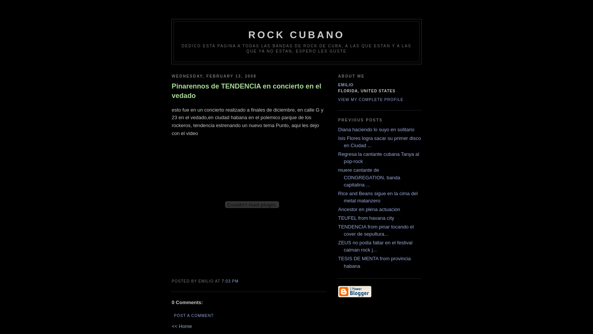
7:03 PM (230, 281)
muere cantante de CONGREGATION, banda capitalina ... (369, 177)
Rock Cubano (296, 34)
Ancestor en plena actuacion (369, 209)
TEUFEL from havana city (366, 218)
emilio (346, 85)
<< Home (182, 326)
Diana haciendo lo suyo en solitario (376, 129)
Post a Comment (194, 316)
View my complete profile (371, 100)
